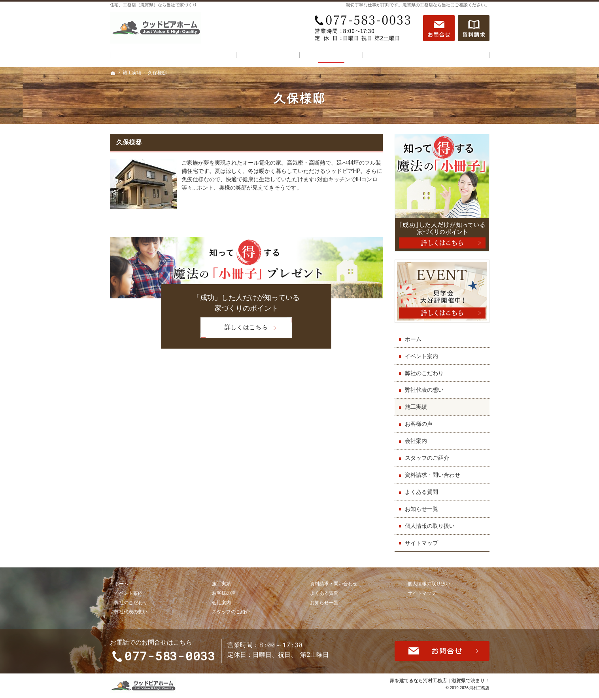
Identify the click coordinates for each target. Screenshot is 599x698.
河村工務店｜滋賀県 (444, 680)
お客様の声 (419, 424)
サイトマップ (421, 543)
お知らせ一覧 (421, 509)
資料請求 (473, 28)
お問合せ (439, 28)
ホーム (413, 339)
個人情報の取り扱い (430, 526)
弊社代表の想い (424, 390)
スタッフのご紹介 (427, 458)
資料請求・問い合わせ (432, 475)
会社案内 (416, 441)
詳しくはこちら (234, 327)
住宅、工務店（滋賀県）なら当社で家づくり (153, 5)
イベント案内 (421, 356)
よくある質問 (421, 492)
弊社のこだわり (424, 373)
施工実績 (416, 407)
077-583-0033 (364, 28)
